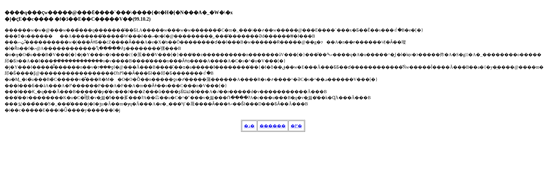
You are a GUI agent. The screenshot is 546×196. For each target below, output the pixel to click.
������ (273, 126)
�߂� (296, 126)
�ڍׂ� (249, 126)
